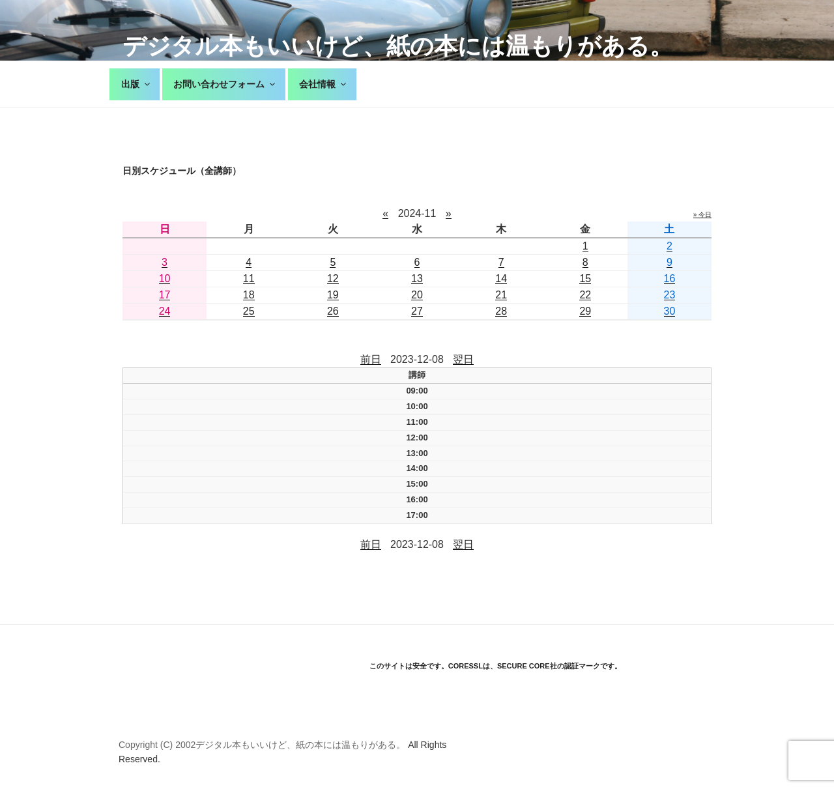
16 (670, 278)
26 (333, 311)
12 (333, 278)
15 (585, 278)
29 (585, 311)
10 (165, 278)
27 (417, 311)
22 (585, 294)
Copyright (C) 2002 (157, 744)
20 (417, 294)
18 (249, 294)
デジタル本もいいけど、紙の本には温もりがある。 (397, 46)
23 (670, 294)
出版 (136, 84)
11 (249, 278)
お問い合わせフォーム (225, 84)
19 (333, 294)
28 (501, 311)
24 (165, 311)
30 (670, 311)
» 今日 (702, 214)
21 (501, 294)
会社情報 (323, 84)
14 (501, 278)
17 (165, 294)
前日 (370, 359)
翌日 (463, 359)
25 (249, 311)
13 (417, 278)
